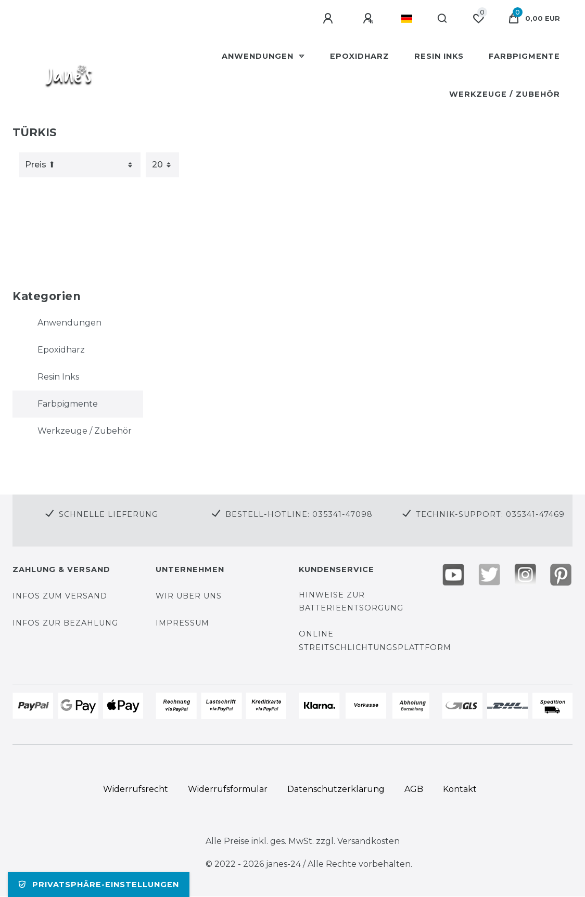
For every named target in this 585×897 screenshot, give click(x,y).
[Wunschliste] (478, 18)
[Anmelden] (329, 19)
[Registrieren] (369, 19)
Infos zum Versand (59, 596)
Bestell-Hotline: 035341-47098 (299, 514)
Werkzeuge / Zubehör (504, 94)
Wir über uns (189, 596)
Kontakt (460, 789)
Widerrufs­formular (228, 789)
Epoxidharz (359, 56)
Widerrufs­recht (135, 789)
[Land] (407, 18)
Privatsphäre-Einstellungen (98, 884)
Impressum (182, 623)
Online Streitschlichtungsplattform (375, 640)
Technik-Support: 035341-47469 (490, 514)
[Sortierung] (80, 164)
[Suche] (443, 18)
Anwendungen (259, 56)
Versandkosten (367, 841)
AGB (413, 789)
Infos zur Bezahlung (65, 623)
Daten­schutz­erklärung (336, 789)
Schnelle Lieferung (108, 514)
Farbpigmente (524, 56)
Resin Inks (439, 56)
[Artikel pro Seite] (162, 164)
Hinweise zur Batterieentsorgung (351, 601)
